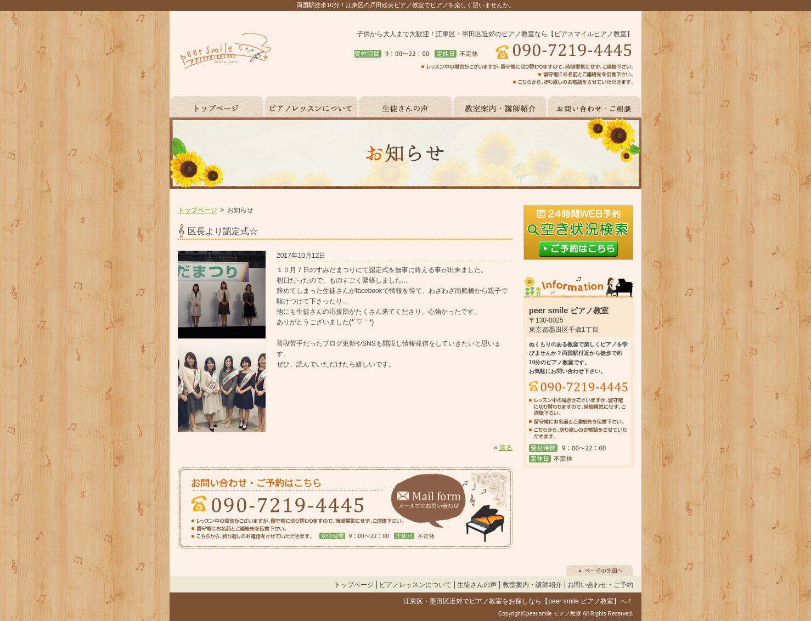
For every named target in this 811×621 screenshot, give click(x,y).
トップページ (197, 210)
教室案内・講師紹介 (532, 585)
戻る (505, 447)
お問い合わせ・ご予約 (600, 585)
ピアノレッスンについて (415, 585)
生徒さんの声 (477, 585)
